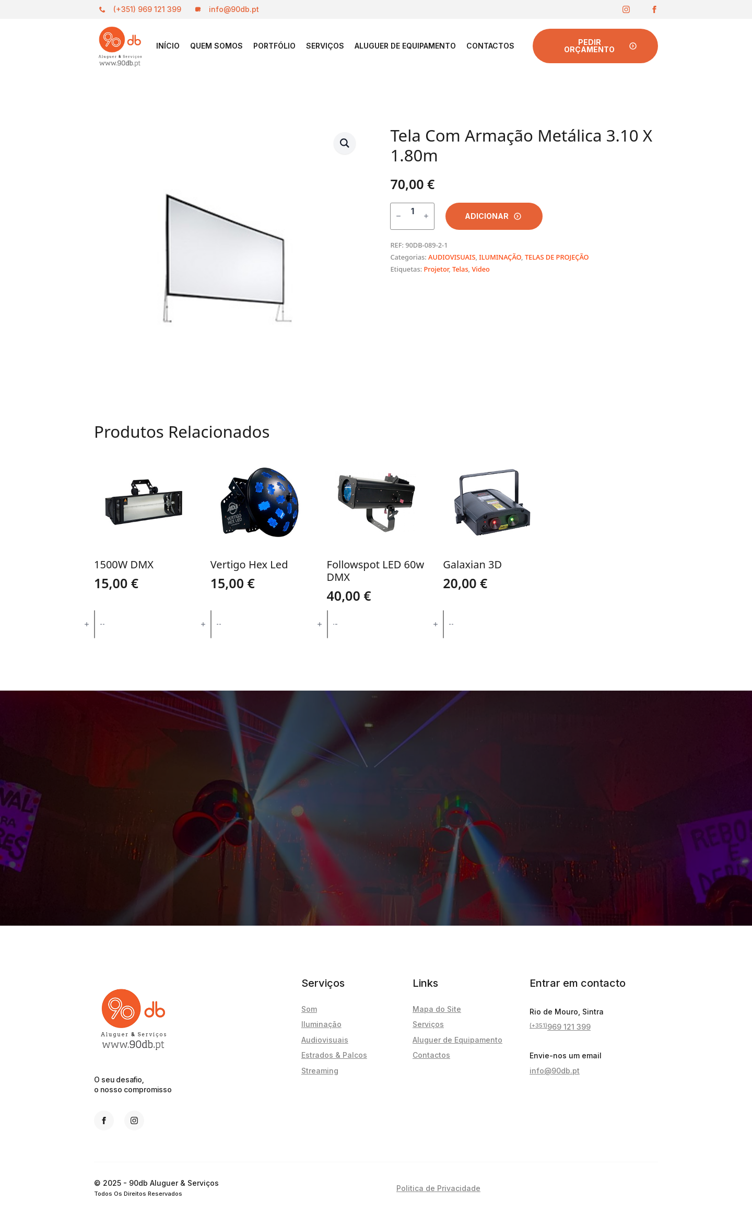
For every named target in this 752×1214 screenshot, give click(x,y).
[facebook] (654, 9)
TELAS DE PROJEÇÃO (557, 257)
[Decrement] (398, 216)
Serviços (325, 45)
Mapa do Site (437, 1009)
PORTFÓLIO (274, 45)
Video (480, 269)
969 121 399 (560, 1027)
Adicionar (487, 216)
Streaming (319, 1070)
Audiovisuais (324, 1039)
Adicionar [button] (144, 624)
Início (168, 45)
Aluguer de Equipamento (405, 45)
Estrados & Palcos (334, 1054)
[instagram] (626, 9)
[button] (345, 143)
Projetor (436, 269)
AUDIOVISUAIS (451, 257)
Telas (460, 269)
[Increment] (426, 216)
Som (309, 1009)
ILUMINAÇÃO (500, 257)
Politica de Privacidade (438, 1188)
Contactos (490, 45)
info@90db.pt (555, 1070)
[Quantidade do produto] (412, 216)
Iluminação (321, 1024)
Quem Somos (216, 45)
